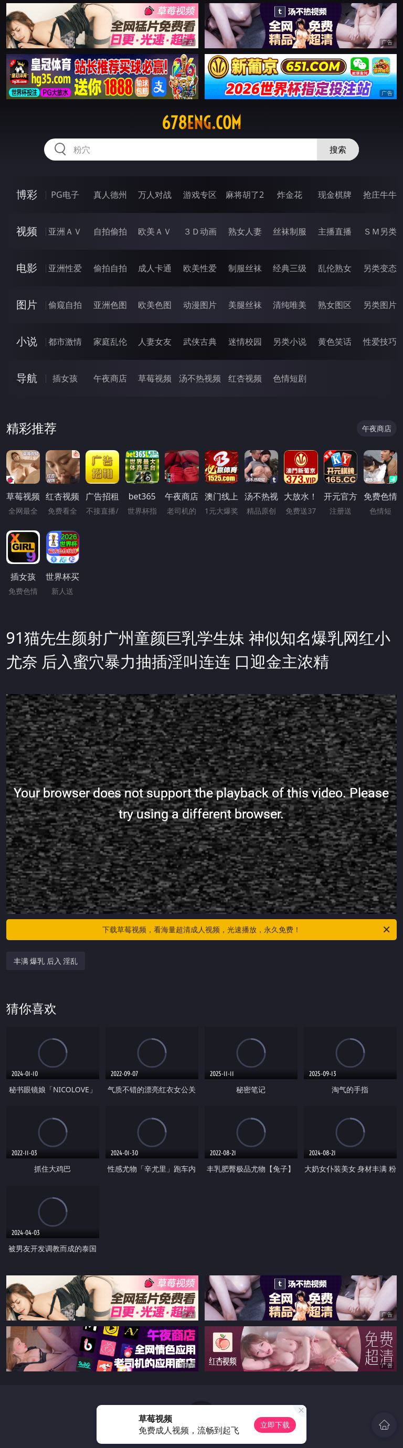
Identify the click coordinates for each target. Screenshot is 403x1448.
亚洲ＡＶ (65, 231)
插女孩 (65, 378)
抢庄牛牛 (380, 194)
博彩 (26, 194)
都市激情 (65, 341)
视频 (26, 231)
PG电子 (65, 194)
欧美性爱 (200, 268)
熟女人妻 (245, 231)
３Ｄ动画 (200, 231)
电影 (26, 268)
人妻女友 (155, 341)
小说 (26, 341)
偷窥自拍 (65, 305)
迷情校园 (245, 341)
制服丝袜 (245, 268)
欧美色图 (155, 305)
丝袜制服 (289, 231)
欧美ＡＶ (155, 231)
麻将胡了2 (245, 194)
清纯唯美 (289, 305)
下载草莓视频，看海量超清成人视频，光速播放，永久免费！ (246, 929)
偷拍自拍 (110, 268)
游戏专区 (200, 194)
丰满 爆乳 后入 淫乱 (46, 961)
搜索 (338, 149)
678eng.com (201, 122)
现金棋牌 (335, 194)
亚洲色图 (110, 305)
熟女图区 (335, 305)
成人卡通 (155, 268)
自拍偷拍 (110, 231)
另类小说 (289, 341)
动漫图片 (200, 305)
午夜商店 (110, 378)
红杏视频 (245, 378)
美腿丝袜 (245, 305)
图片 (26, 304)
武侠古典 (200, 341)
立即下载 (275, 1425)
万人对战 (155, 194)
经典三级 (289, 268)
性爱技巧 (380, 341)
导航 (26, 378)
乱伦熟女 (335, 268)
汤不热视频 (200, 378)
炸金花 (289, 194)
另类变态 (380, 268)
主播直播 (335, 231)
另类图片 (380, 305)
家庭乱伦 (110, 341)
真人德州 (110, 194)
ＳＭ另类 (380, 231)
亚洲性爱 (65, 268)
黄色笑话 (335, 341)
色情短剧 (289, 378)
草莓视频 (155, 378)
